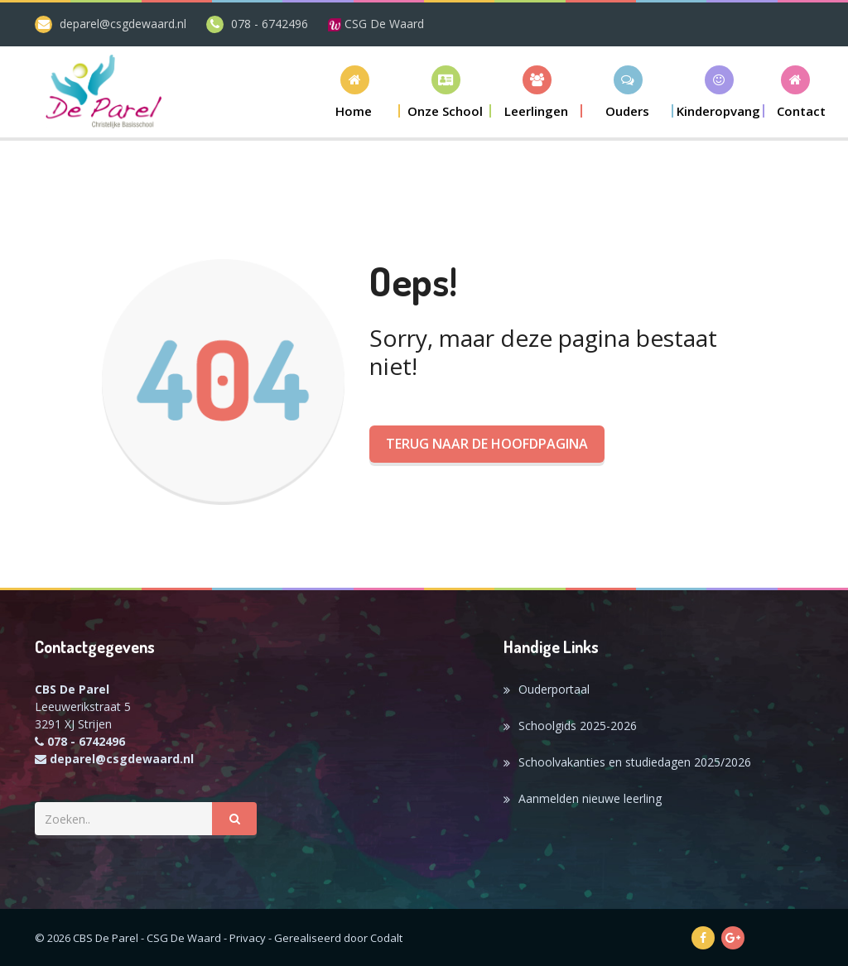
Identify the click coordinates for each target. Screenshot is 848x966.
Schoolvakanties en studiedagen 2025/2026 (634, 762)
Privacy (247, 937)
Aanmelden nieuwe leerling (590, 798)
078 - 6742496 (269, 23)
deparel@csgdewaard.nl (123, 23)
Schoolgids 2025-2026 (577, 725)
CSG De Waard (376, 23)
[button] (445, 91)
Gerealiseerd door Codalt (338, 937)
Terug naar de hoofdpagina (487, 444)
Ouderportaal (554, 689)
